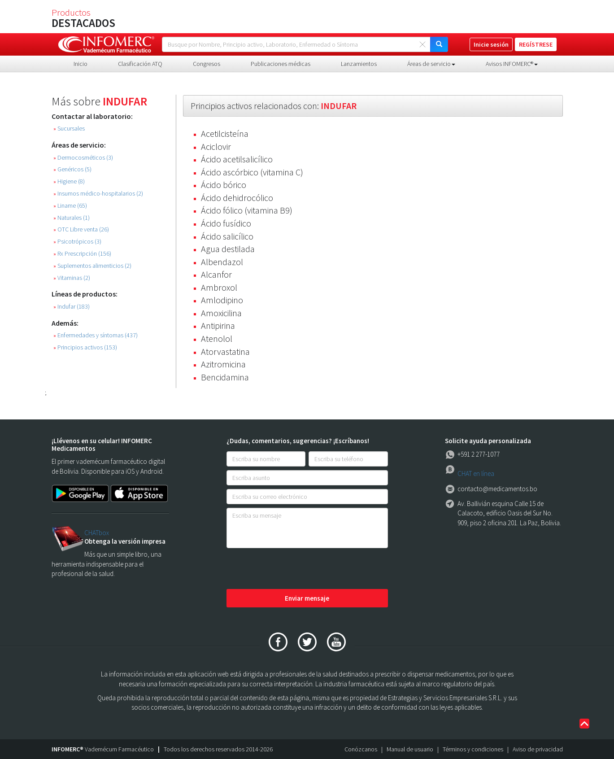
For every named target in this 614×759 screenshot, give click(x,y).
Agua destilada (228, 248)
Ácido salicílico (227, 236)
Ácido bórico (223, 184)
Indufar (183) (71, 306)
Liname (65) (70, 205)
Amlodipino (222, 299)
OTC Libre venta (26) (81, 229)
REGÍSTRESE (536, 44)
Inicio (80, 64)
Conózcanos (360, 749)
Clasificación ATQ (140, 64)
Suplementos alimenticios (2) (92, 266)
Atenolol (216, 338)
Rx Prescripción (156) (82, 253)
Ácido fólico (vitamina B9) (246, 210)
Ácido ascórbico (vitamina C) (252, 172)
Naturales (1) (71, 218)
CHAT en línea (475, 473)
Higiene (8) (69, 181)
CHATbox (96, 532)
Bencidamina (225, 377)
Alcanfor (216, 274)
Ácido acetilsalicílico (237, 159)
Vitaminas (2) (71, 278)
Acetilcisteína (224, 133)
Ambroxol (219, 287)
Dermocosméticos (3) (83, 157)
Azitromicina (223, 364)
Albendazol (222, 261)
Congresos (206, 64)
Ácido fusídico (226, 223)
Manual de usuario (410, 749)
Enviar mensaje (307, 598)
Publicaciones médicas (280, 64)
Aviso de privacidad (538, 749)
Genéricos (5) (72, 169)
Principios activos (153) (85, 347)
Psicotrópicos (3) (77, 241)
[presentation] (294, 569)
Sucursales (69, 128)
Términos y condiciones (473, 749)
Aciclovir (216, 146)
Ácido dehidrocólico (237, 197)
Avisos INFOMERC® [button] (512, 64)
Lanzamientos (359, 64)
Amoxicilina (221, 312)
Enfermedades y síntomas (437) (95, 335)
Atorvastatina (225, 351)
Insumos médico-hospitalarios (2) (98, 193)
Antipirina (218, 325)
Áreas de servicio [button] (431, 64)
